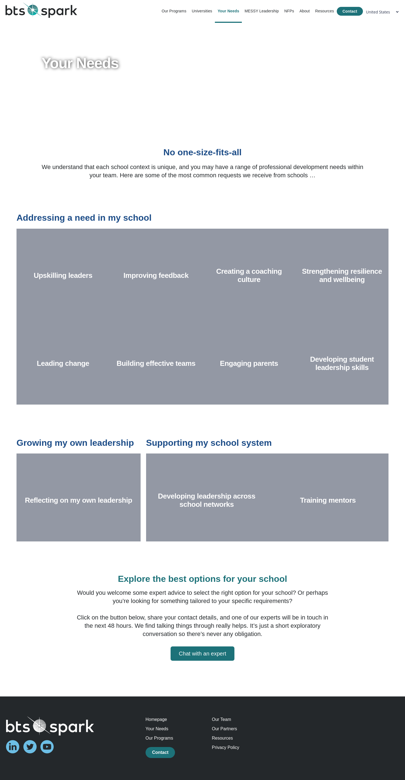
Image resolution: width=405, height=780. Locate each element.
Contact (350, 11)
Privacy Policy (225, 747)
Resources (324, 11)
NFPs (289, 11)
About (304, 11)
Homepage (156, 719)
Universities (202, 11)
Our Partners (224, 728)
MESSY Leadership (262, 11)
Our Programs (174, 11)
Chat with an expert (202, 654)
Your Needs (228, 11)
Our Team (221, 719)
